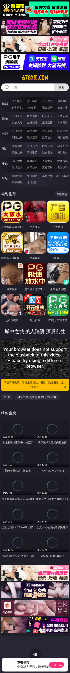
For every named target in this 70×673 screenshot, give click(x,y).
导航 (5, 178)
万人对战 (47, 101)
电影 (5, 134)
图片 (5, 149)
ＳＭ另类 (62, 122)
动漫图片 (62, 146)
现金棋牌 (47, 107)
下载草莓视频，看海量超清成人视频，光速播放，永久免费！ (35, 385)
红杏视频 (17, 182)
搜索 (61, 87)
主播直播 (47, 122)
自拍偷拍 (32, 116)
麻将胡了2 (17, 107)
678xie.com (35, 78)
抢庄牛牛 (62, 107)
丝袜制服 (32, 122)
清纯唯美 (32, 152)
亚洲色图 (32, 146)
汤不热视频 (62, 176)
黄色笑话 (47, 167)
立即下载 (56, 664)
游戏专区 (62, 101)
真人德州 (32, 101)
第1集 (7, 397)
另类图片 (62, 152)
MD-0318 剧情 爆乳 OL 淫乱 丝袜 (37, 397)
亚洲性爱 (17, 131)
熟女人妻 (17, 122)
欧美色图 (47, 146)
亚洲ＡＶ (17, 116)
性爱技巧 (62, 167)
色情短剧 (32, 182)
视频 (5, 119)
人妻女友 (47, 161)
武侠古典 (62, 161)
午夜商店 (32, 176)
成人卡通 (47, 131)
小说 (5, 164)
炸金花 (32, 107)
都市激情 (17, 161)
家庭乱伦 (32, 161)
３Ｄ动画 (62, 116)
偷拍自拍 (32, 131)
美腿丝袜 (17, 152)
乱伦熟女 (47, 137)
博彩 (5, 104)
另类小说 (32, 167)
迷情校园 (17, 167)
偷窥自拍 (17, 146)
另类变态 (62, 137)
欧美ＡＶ (47, 116)
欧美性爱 (62, 131)
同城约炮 (17, 176)
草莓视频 (47, 176)
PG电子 (17, 101)
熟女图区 (47, 152)
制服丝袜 (17, 137)
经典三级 (32, 137)
